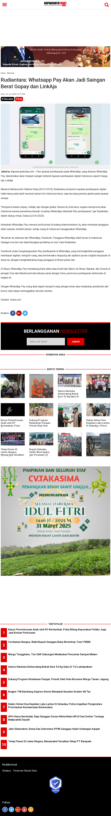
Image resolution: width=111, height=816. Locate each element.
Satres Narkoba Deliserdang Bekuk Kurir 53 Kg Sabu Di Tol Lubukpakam (68, 395)
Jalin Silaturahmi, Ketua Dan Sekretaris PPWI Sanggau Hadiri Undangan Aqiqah (54, 728)
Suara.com (15, 299)
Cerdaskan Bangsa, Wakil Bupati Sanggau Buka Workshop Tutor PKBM (49, 641)
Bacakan (8, 99)
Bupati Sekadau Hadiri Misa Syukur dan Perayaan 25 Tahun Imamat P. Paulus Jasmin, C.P (39, 455)
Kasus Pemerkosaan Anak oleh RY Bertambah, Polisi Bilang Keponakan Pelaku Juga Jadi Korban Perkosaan (12, 427)
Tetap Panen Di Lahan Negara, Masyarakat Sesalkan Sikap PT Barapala (12, 453)
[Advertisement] (55, 23)
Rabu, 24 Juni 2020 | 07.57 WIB (13, 94)
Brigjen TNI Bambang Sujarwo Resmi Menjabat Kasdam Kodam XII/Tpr (49, 691)
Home (3, 73)
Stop (19, 99)
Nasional (10, 73)
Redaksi (6, 770)
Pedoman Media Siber (25, 770)
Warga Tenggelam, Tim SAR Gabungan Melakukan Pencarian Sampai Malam (52, 654)
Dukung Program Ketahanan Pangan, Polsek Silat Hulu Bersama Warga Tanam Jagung (40, 426)
